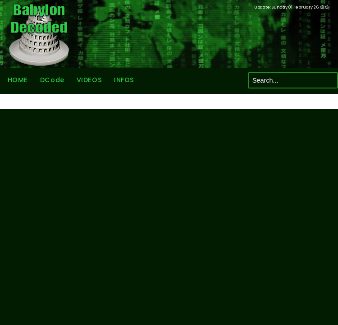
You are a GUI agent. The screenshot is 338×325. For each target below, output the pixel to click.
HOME (17, 80)
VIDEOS (88, 80)
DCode (52, 80)
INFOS (124, 80)
